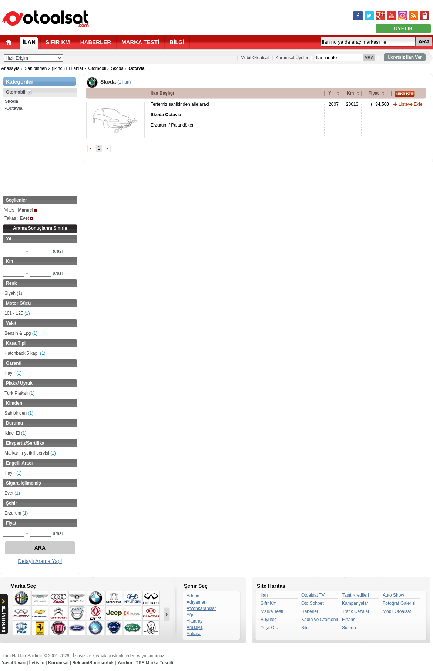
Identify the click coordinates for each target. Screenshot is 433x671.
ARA (424, 41)
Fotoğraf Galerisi (399, 603)
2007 (334, 104)
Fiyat (373, 93)
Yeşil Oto (269, 627)
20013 (352, 104)
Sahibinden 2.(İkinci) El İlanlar (53, 68)
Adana (193, 595)
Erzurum (16, 513)
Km (350, 93)
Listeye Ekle (411, 104)
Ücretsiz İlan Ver (404, 57)
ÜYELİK (403, 28)
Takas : (18, 218)
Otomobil (97, 68)
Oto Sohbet (312, 603)
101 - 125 (17, 313)
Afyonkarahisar (201, 608)
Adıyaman (197, 602)
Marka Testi (272, 611)
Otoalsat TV (313, 595)
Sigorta (349, 627)
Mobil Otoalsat (255, 57)
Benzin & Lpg (20, 333)
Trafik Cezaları (356, 611)
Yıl (331, 93)
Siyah (13, 293)
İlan (264, 595)
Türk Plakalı (19, 393)
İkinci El (15, 433)
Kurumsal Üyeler (292, 57)
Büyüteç (268, 619)
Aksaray (194, 621)
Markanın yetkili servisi (30, 453)
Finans (348, 619)
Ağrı (191, 614)
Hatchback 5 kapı (25, 353)
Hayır (13, 373)
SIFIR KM (58, 42)
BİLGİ (176, 42)
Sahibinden (18, 413)
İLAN (29, 42)
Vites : (20, 210)
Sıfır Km (268, 603)
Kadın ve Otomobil (319, 619)
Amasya (194, 627)
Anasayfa (10, 68)
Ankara (194, 633)
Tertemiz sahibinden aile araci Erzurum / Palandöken (180, 115)
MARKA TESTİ (140, 42)
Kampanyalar (355, 603)
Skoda (117, 68)
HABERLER (95, 42)
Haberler (309, 611)
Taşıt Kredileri (355, 595)
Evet (12, 493)
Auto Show (393, 595)
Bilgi (305, 627)
